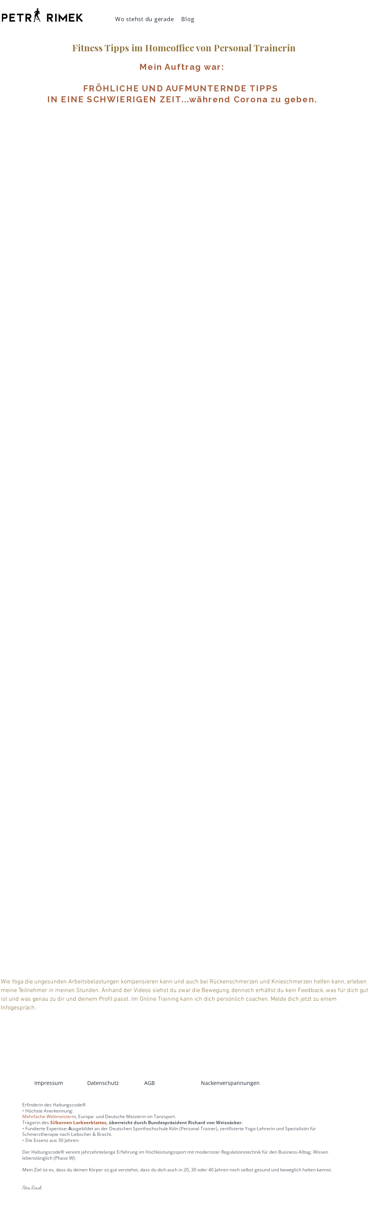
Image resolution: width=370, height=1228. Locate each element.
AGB (149, 1082)
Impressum (48, 1082)
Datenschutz (103, 1082)
